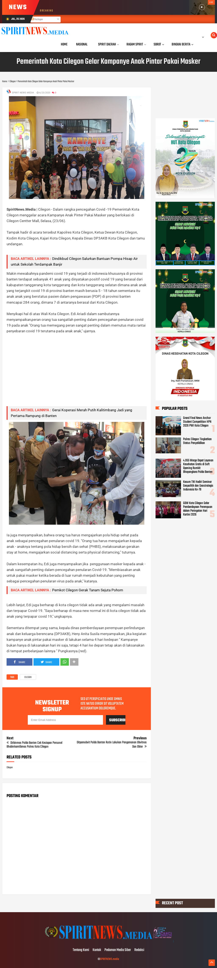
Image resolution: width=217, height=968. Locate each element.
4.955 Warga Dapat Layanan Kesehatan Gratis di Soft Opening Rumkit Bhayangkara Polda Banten (198, 466)
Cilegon (28, 677)
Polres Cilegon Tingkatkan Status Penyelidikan (197, 441)
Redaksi (139, 950)
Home (64, 44)
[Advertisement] (76, 373)
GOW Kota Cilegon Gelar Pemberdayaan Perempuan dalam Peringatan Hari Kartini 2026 (197, 508)
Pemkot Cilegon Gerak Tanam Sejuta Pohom (87, 590)
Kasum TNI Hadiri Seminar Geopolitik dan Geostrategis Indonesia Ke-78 (198, 485)
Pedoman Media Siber (117, 950)
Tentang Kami (81, 950)
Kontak (97, 950)
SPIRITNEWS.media (109, 959)
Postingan (37, 19)
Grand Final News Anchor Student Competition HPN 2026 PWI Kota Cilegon (197, 421)
